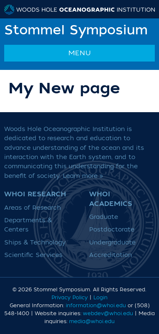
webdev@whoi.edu (108, 313)
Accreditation (110, 255)
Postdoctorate (111, 230)
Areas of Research (32, 208)
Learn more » (83, 176)
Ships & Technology (35, 243)
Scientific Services (33, 255)
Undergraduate (112, 243)
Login (100, 297)
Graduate (103, 217)
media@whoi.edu (92, 321)
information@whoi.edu (96, 305)
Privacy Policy (69, 297)
